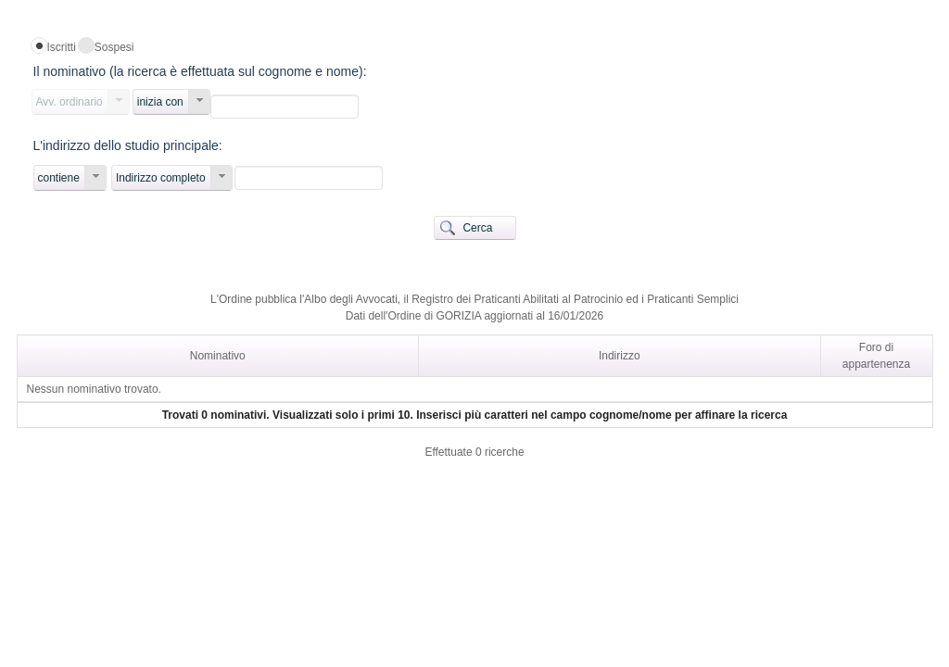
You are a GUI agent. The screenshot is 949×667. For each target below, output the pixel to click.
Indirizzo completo (161, 177)
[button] (475, 228)
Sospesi (114, 47)
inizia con (160, 101)
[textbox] (284, 106)
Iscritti (61, 47)
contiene (59, 177)
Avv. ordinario (69, 101)
